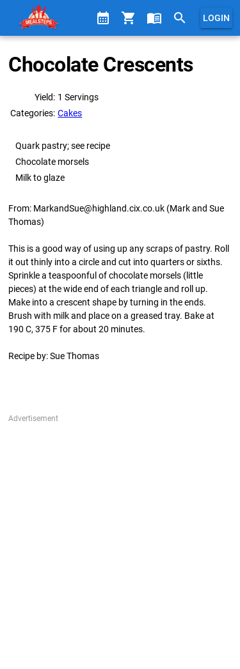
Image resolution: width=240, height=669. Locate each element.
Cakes (70, 113)
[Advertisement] (120, 544)
